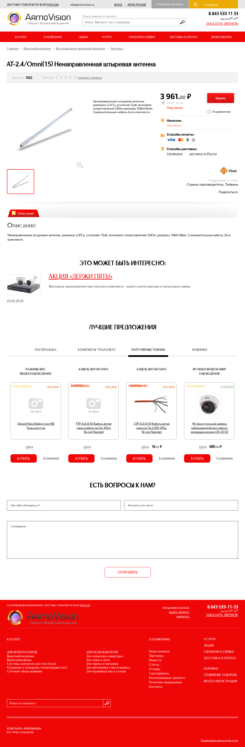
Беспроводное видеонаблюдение (80, 48)
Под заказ (53, 386)
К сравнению (222, 111)
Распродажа (80, 386)
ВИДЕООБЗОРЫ (221, 37)
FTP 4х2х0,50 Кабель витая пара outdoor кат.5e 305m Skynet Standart (93, 428)
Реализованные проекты (167, 678)
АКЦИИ (83, 37)
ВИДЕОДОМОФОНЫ (19, 660)
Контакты (156, 687)
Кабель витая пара (93, 369)
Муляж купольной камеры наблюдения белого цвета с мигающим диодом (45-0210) (209, 428)
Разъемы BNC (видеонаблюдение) (35, 371)
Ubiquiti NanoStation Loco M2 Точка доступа (36, 426)
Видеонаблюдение (37, 48)
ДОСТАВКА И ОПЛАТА (183, 37)
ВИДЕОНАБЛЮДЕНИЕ (20, 656)
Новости (155, 660)
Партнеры (156, 656)
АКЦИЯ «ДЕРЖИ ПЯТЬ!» (80, 276)
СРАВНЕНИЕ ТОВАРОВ (220, 675)
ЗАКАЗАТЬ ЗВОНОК (222, 23)
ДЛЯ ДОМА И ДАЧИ (98, 660)
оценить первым (90, 78)
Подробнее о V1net (223, 180)
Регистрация (137, 5)
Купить (221, 98)
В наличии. (227, 386)
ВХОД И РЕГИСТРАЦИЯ (220, 681)
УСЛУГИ (209, 639)
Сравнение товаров (170, 4)
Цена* (171, 102)
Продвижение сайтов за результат (219, 740)
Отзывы (154, 669)
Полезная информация (165, 682)
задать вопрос (179, 612)
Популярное (22, 386)
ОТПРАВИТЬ (128, 572)
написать (183, 616)
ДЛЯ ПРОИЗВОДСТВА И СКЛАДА (106, 671)
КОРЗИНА (211, 668)
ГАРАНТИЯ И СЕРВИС (142, 37)
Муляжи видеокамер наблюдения (209, 371)
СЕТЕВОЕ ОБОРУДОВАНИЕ (24, 671)
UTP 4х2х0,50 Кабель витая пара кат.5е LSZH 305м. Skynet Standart (152, 428)
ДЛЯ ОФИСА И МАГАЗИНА (102, 664)
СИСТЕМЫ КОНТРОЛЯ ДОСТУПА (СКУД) (31, 664)
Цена (29, 447)
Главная (12, 48)
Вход (118, 5)
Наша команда (159, 651)
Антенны (116, 48)
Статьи (154, 664)
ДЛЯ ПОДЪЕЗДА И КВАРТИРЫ (104, 656)
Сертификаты (159, 673)
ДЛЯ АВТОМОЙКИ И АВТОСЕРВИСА (108, 667)
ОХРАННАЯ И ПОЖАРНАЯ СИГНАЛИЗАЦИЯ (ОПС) (37, 667)
